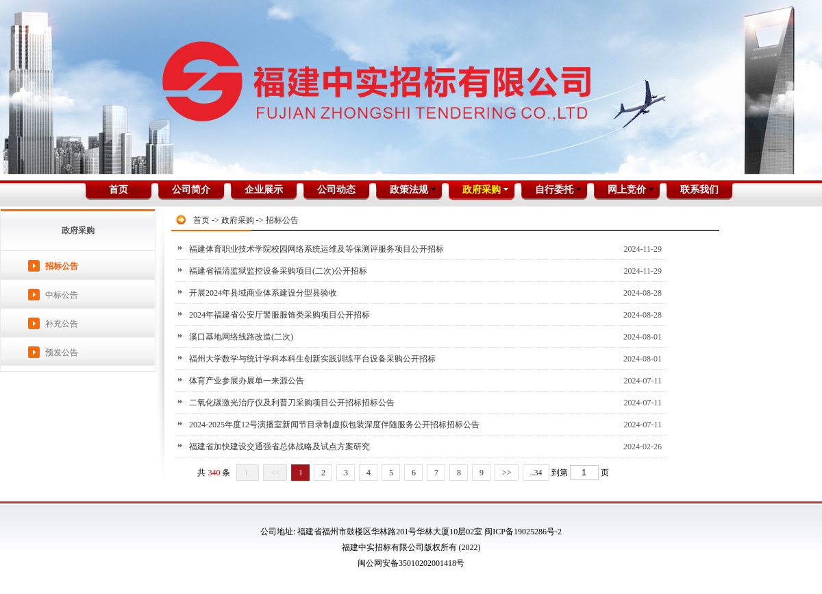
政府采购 (237, 220)
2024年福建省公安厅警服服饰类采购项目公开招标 (279, 315)
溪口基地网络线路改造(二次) (241, 337)
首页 (201, 220)
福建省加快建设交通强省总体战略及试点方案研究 (279, 446)
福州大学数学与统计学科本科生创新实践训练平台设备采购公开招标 (312, 359)
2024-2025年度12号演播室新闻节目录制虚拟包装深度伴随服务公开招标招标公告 (334, 424)
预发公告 (61, 352)
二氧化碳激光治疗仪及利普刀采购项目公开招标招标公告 (292, 402)
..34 (536, 472)
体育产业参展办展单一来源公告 (246, 380)
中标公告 (61, 295)
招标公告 (61, 266)
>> (507, 472)
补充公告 (61, 324)
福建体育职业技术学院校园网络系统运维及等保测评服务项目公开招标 (316, 249)
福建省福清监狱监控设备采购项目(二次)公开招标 (278, 271)
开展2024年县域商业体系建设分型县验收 (263, 293)
